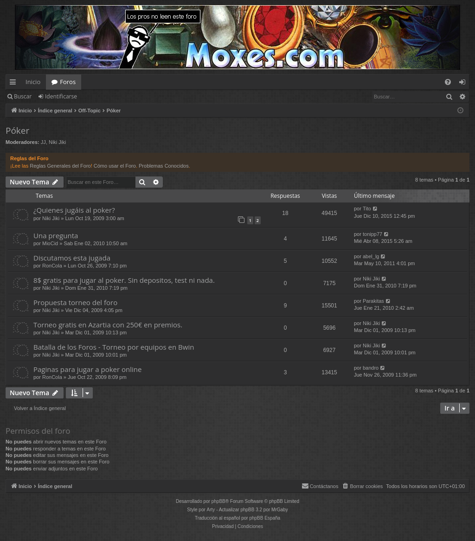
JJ (43, 142)
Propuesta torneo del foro (75, 302)
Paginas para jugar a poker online (87, 369)
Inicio (33, 82)
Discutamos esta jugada (71, 257)
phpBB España (264, 518)
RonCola (52, 265)
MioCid (50, 243)
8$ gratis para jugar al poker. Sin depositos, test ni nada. (124, 280)
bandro (371, 368)
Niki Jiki (57, 142)
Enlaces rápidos (14, 84)
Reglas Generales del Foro (60, 166)
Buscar (23, 96)
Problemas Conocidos (164, 166)
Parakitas (373, 301)
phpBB (218, 501)
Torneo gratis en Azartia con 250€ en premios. (107, 324)
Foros (68, 82)
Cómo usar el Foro (115, 166)
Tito (367, 208)
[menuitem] (448, 82)
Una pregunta (55, 235)
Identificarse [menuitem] (464, 84)
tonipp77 (372, 234)
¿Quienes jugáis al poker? (74, 210)
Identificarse (61, 96)
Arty (211, 509)
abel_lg (371, 256)
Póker (17, 130)
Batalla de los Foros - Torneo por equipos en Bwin (113, 347)
